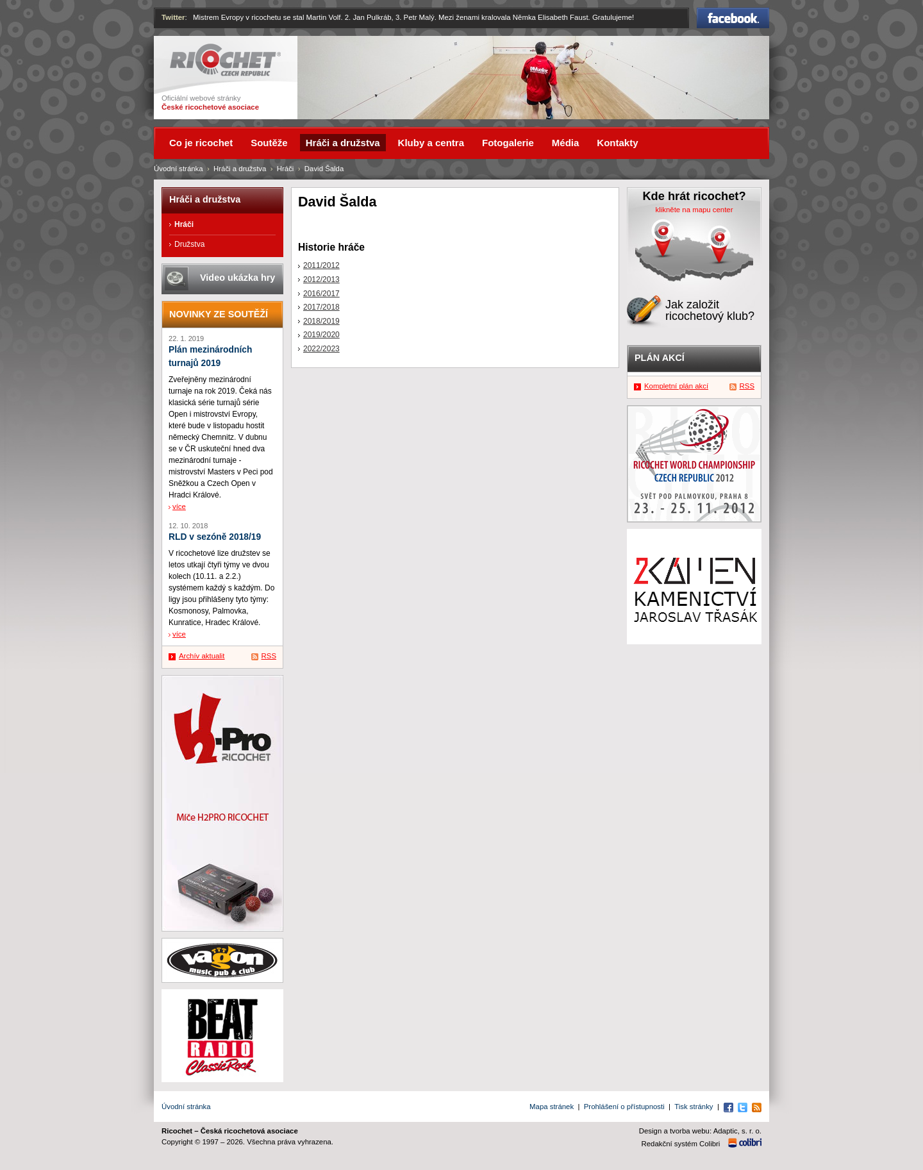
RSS (269, 656)
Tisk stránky (693, 1106)
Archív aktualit (202, 656)
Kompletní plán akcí (676, 386)
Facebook (733, 18)
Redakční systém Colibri (681, 1144)
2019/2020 (321, 334)
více (179, 506)
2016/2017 (321, 293)
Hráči (285, 168)
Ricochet (225, 60)
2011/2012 (321, 265)
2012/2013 (321, 279)
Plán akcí (660, 358)
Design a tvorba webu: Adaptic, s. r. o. (700, 1131)
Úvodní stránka (178, 168)
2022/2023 (321, 348)
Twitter (173, 17)
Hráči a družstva (239, 168)
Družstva (189, 244)
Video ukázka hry (237, 277)
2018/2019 (321, 321)
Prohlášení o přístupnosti (624, 1106)
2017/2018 (321, 307)
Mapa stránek (551, 1106)
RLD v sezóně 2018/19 (215, 537)
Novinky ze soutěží (218, 314)
